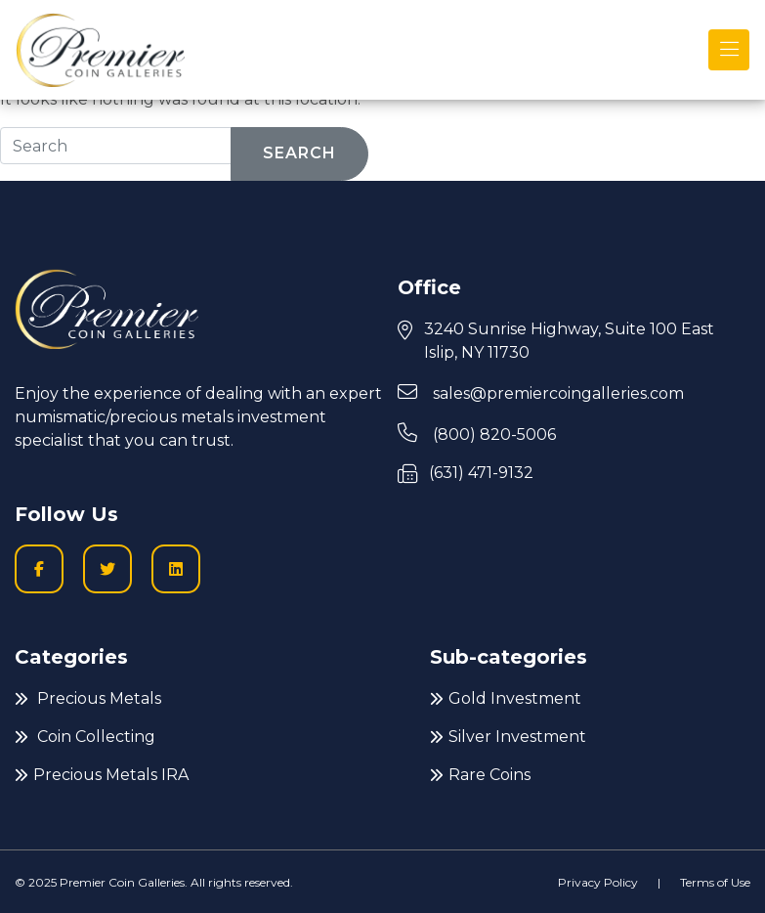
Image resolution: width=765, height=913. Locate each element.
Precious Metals (88, 698)
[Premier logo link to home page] (100, 50)
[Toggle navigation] (728, 49)
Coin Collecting (85, 736)
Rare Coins (480, 774)
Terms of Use (715, 882)
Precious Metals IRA (102, 774)
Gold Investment (505, 698)
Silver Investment (508, 736)
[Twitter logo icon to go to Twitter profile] (107, 568)
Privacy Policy (598, 882)
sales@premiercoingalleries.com (541, 392)
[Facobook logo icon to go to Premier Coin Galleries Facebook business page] (39, 568)
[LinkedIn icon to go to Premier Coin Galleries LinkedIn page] (175, 568)
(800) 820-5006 (477, 433)
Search (299, 153)
